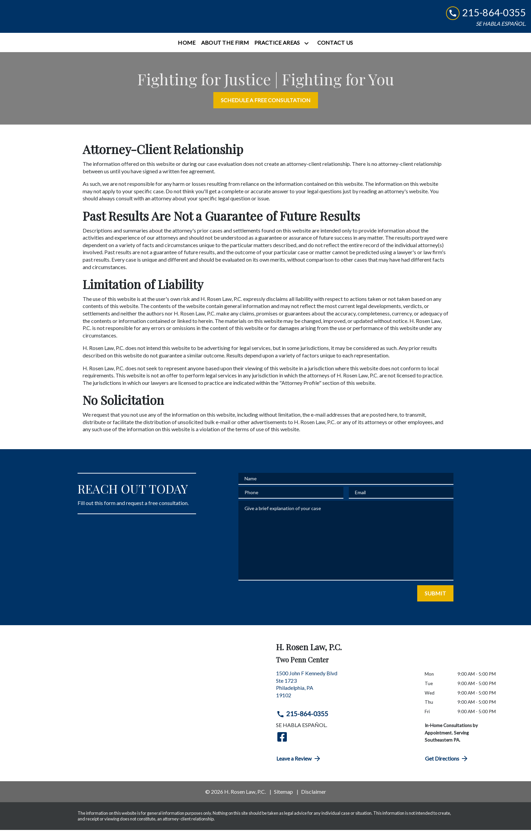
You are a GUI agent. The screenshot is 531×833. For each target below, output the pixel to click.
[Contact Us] (335, 45)
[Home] (186, 45)
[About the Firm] (225, 45)
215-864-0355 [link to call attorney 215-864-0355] (302, 717)
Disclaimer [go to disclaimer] (313, 794)
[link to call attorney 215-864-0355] (486, 14)
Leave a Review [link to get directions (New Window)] (298, 762)
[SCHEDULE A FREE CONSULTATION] (265, 103)
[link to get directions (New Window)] (345, 690)
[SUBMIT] (435, 596)
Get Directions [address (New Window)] (447, 762)
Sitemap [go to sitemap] (283, 794)
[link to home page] (47, 18)
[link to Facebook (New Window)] (282, 740)
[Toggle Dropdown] (308, 46)
